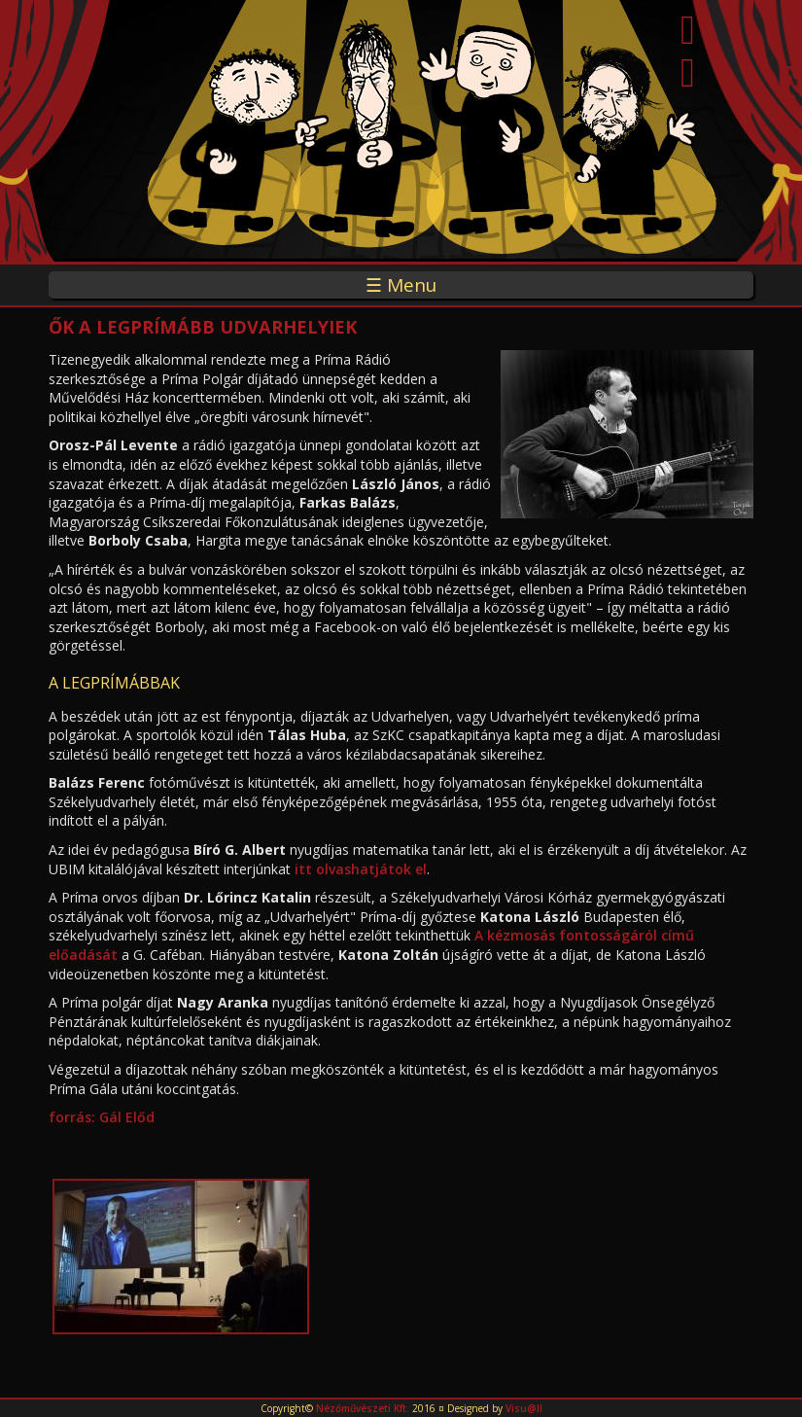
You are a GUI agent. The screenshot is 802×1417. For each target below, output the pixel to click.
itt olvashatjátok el (361, 869)
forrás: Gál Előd (103, 1117)
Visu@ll (524, 1408)
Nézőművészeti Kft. (362, 1408)
